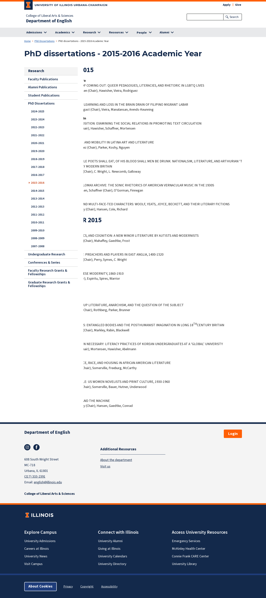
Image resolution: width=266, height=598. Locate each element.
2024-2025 (37, 111)
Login (233, 433)
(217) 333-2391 (34, 476)
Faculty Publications (43, 79)
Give (238, 5)
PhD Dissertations (45, 41)
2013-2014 (37, 198)
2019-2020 (37, 151)
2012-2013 (37, 206)
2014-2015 (37, 190)
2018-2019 (37, 159)
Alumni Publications (42, 87)
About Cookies (40, 586)
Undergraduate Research (46, 254)
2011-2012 (37, 214)
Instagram (27, 447)
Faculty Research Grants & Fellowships (47, 272)
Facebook (36, 447)
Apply (226, 5)
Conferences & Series (44, 262)
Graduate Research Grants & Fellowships (49, 284)
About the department (116, 460)
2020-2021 (37, 143)
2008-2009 (37, 238)
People (142, 33)
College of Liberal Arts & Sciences (49, 16)
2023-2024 (37, 119)
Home (27, 41)
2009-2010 (37, 230)
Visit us (105, 466)
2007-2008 (37, 246)
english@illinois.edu (48, 482)
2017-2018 (37, 167)
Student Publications (44, 95)
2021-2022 (37, 135)
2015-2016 (37, 183)
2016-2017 (37, 175)
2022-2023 (37, 127)
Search (234, 17)
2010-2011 (37, 222)
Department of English (49, 21)
